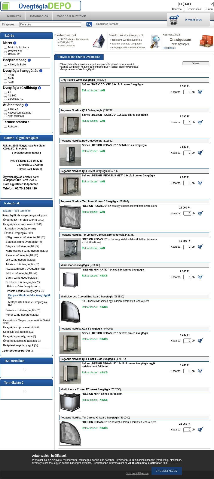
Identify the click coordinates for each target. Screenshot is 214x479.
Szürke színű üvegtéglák (23, 282)
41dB (11, 81)
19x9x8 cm (14, 53)
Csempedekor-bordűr (17, 350)
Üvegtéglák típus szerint (21, 327)
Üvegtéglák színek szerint (22, 224)
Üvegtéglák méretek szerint (23, 219)
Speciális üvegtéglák (18, 331)
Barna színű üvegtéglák (22, 277)
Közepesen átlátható (19, 112)
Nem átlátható (16, 115)
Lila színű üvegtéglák (21, 259)
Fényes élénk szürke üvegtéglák (29, 296)
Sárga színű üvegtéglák (22, 246)
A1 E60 (12, 95)
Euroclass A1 (15, 98)
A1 (9, 92)
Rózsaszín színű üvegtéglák (25, 268)
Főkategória (65, 64)
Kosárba (175, 91)
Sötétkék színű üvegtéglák (24, 241)
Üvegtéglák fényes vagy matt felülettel (26, 321)
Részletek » (169, 47)
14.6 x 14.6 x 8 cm (18, 47)
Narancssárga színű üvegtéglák (27, 250)
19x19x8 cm (15, 50)
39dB (11, 78)
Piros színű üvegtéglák (22, 255)
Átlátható (13, 109)
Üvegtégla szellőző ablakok (22, 340)
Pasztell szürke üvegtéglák (25, 291)
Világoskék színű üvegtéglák (25, 237)
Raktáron (13, 126)
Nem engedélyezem (137, 473)
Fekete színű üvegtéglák (23, 310)
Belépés (177, 8)
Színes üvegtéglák (18, 233)
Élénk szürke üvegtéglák (23, 286)
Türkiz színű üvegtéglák (22, 264)
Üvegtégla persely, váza (19, 336)
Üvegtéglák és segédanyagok (25, 215)
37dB (11, 75)
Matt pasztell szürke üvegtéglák (27, 303)
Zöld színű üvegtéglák (21, 273)
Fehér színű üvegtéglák (22, 314)
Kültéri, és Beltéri (17, 64)
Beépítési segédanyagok (20, 345)
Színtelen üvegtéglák (20, 228)
